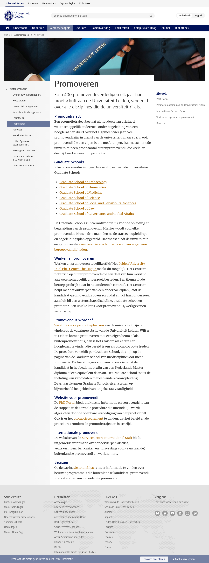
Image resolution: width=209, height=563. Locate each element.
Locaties (108, 527)
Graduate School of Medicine (80, 192)
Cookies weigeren (185, 559)
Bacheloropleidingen (14, 502)
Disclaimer (109, 532)
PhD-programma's (13, 512)
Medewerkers (49, 3)
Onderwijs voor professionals (19, 517)
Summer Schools (13, 522)
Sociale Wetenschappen (66, 527)
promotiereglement (88, 418)
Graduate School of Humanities (82, 187)
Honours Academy (64, 542)
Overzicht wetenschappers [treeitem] (27, 94)
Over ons (81, 28)
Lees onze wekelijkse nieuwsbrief (172, 502)
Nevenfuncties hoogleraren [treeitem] (27, 112)
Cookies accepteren (154, 559)
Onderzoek (20, 28)
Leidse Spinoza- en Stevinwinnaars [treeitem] (22, 143)
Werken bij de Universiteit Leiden (121, 502)
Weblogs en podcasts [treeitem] (24, 150)
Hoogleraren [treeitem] (19, 100)
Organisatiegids (67, 3)
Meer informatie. (64, 559)
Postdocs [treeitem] (17, 129)
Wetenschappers (60, 28)
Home (7, 34)
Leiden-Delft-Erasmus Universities (122, 522)
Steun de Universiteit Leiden (119, 507)
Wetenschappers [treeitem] (16, 89)
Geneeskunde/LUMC (65, 512)
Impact (108, 517)
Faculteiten (122, 28)
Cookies (108, 537)
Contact (108, 547)
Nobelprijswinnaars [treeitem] (23, 135)
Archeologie (60, 502)
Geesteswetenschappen (66, 507)
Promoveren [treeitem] (19, 124)
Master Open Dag (13, 532)
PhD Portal (67, 403)
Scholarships (84, 468)
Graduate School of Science (79, 198)
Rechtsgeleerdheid (64, 522)
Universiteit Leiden (14, 3)
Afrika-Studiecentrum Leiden (69, 537)
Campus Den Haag (145, 28)
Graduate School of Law (77, 208)
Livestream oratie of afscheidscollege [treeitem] (23, 158)
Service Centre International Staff (107, 438)
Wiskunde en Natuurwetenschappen (73, 532)
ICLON (57, 547)
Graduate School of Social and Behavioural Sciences (97, 203)
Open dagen (10, 527)
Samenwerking (101, 28)
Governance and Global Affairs (70, 517)
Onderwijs (38, 28)
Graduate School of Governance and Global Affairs (96, 214)
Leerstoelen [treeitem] (19, 118)
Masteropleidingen (14, 507)
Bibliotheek (84, 3)
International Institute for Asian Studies (74, 552)
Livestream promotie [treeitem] (23, 165)
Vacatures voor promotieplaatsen (79, 325)
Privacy (108, 542)
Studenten (33, 3)
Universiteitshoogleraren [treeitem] (25, 106)
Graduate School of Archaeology (83, 182)
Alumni (166, 28)
